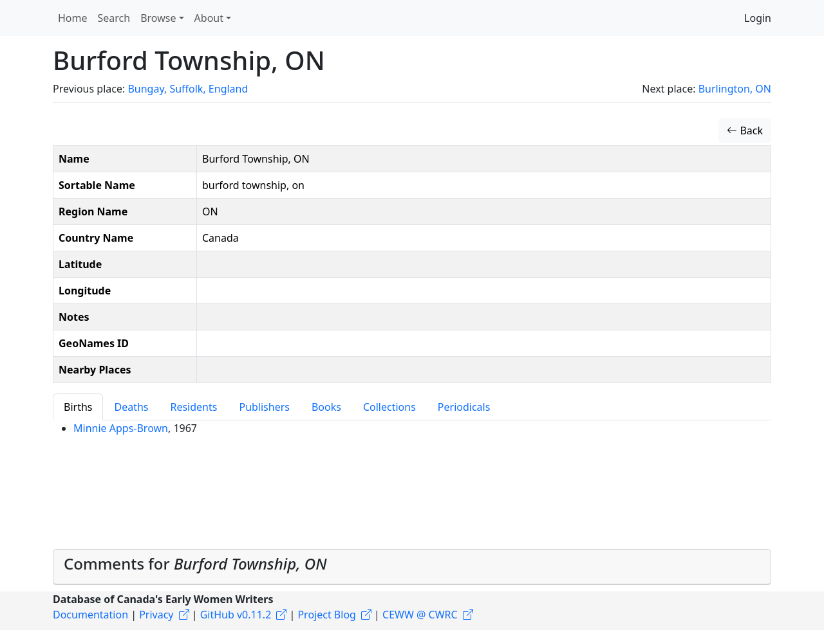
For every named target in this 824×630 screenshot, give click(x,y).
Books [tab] (326, 407)
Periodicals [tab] (464, 407)
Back (745, 130)
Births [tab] (78, 407)
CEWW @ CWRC (420, 615)
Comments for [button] (195, 563)
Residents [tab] (193, 407)
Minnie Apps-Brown (120, 428)
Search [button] (114, 18)
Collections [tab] (389, 407)
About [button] (208, 18)
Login (757, 18)
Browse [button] (158, 18)
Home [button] (73, 18)
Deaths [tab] (131, 407)
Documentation (90, 615)
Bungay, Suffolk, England (187, 89)
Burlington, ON (734, 89)
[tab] (412, 567)
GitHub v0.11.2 (236, 615)
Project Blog (326, 615)
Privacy (156, 615)
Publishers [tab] (264, 407)
